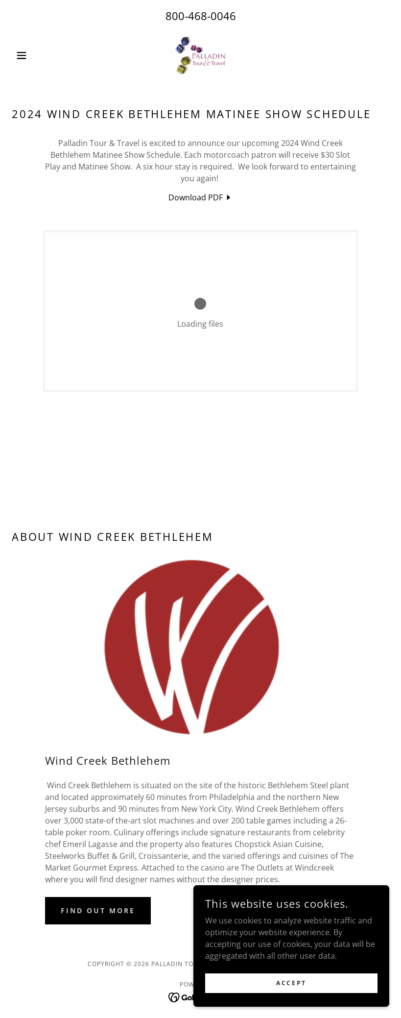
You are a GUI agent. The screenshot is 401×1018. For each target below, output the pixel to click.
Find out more (98, 910)
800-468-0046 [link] (200, 15)
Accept (291, 983)
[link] (201, 55)
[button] (40, 55)
